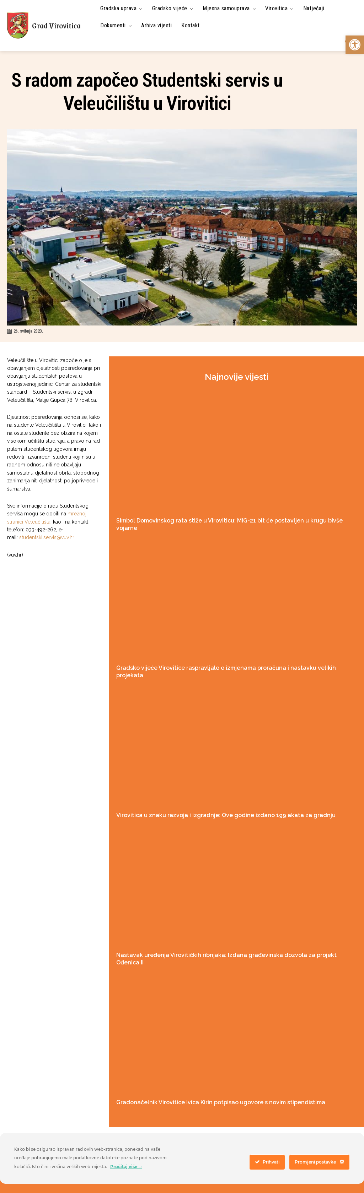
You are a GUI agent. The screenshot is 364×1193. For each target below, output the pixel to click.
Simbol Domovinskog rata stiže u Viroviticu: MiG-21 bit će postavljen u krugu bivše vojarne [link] (234, 520)
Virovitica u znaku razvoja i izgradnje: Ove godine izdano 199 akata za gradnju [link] (218, 799)
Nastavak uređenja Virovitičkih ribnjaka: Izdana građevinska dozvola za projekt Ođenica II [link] (233, 939)
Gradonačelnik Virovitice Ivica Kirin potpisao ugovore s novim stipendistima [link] (216, 1078)
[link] (355, 44)
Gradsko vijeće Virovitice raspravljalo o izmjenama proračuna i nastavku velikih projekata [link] (234, 660)
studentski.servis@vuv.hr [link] (46, 537)
